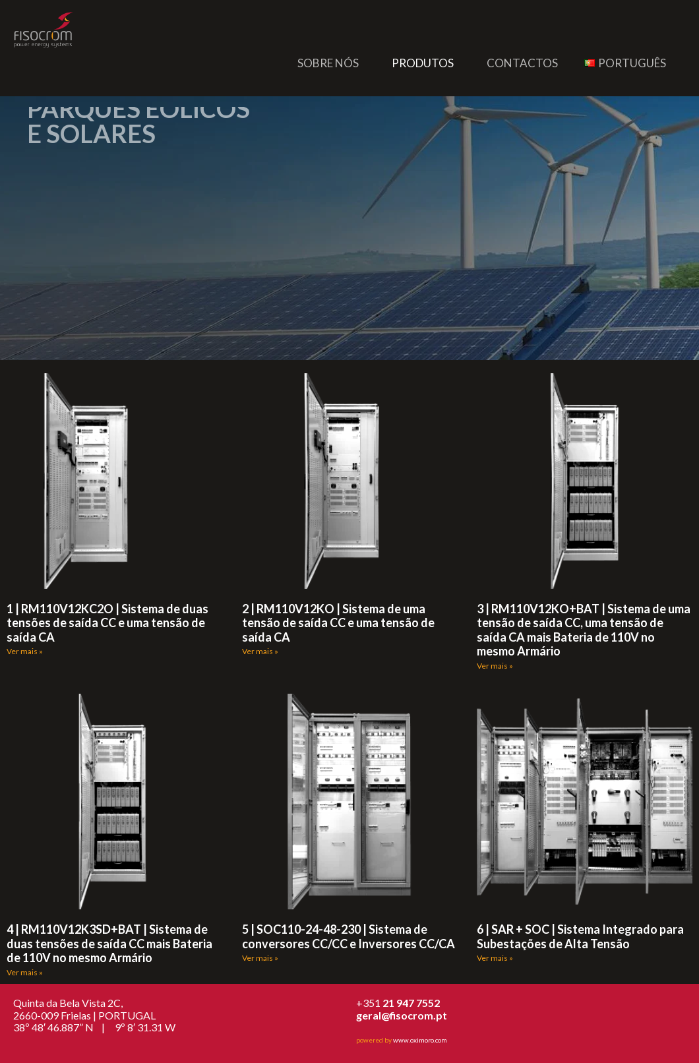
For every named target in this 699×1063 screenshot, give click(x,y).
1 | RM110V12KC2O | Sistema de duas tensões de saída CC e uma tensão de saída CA (107, 622)
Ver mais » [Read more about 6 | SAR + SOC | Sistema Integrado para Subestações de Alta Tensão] (495, 958)
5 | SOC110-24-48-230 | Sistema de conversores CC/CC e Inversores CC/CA (348, 936)
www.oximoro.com (420, 1040)
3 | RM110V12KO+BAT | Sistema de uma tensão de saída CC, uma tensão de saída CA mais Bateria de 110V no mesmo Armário (583, 630)
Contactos (522, 63)
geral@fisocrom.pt (401, 1015)
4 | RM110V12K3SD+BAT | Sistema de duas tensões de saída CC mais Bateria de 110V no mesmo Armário (109, 943)
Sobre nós (328, 63)
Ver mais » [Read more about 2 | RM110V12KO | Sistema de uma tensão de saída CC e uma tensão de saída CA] (260, 651)
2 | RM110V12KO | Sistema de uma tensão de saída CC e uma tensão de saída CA (338, 622)
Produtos (423, 63)
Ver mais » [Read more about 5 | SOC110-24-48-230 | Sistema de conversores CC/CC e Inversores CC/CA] (260, 958)
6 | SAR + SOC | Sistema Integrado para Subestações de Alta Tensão (580, 936)
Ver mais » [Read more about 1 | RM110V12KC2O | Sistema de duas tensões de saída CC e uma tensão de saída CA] (25, 651)
